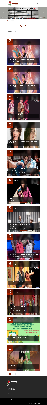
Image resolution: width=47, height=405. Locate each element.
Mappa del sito (10, 386)
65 (38, 374)
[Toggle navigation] (37, 3)
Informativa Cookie (11, 389)
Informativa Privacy (11, 388)
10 (30, 374)
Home (8, 20)
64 (35, 374)
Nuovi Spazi (37, 403)
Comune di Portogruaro (20, 399)
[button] (3, 13)
